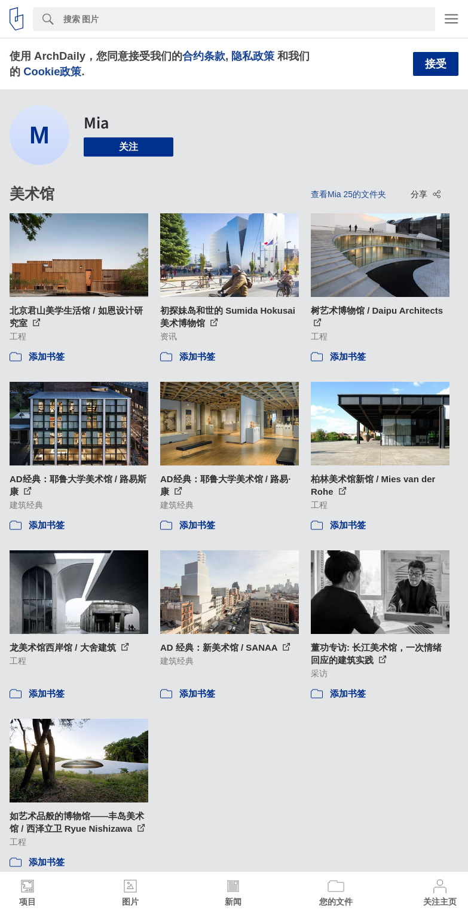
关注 (128, 147)
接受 (435, 64)
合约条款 (203, 56)
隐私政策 (252, 56)
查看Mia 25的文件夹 (348, 194)
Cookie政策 (52, 71)
